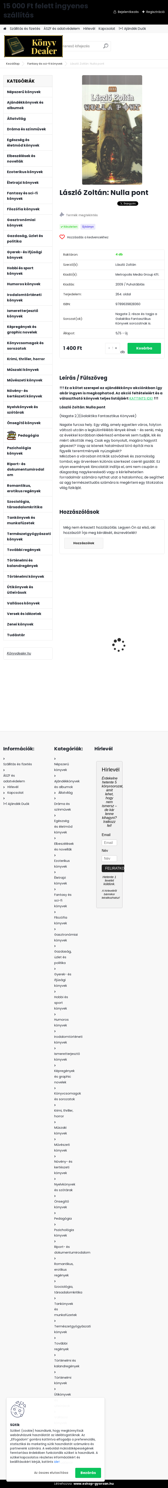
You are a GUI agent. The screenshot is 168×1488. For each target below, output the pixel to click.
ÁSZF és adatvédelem (62, 28)
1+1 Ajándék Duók (132, 28)
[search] (105, 47)
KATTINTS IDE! (141, 398)
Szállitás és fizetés (25, 28)
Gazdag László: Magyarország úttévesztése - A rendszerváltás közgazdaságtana (79, 648)
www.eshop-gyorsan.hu (94, 1483)
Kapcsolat (107, 28)
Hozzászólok (83, 543)
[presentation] (62, 637)
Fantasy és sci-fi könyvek (45, 64)
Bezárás (88, 1472)
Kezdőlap (13, 64)
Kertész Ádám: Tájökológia (129, 646)
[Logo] (33, 46)
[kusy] (112, 348)
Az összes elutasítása (51, 1473)
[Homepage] (4, 29)
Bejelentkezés (128, 12)
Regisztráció (155, 12)
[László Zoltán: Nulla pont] (112, 130)
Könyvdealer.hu (19, 653)
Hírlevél (89, 28)
